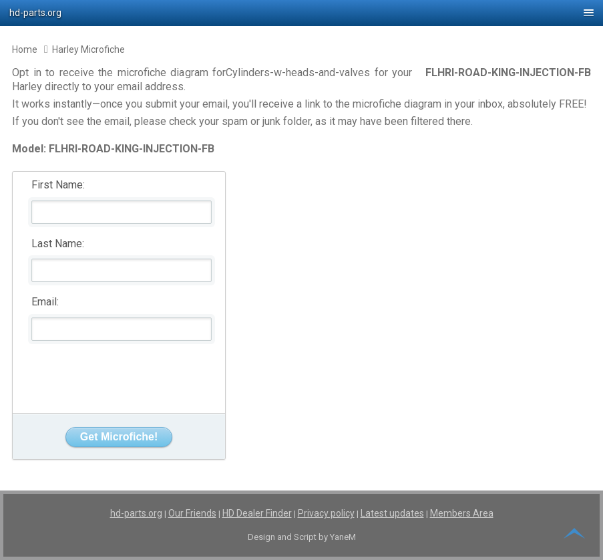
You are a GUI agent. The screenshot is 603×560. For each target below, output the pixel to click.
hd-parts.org (136, 513)
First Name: (58, 184)
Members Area (461, 513)
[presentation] (119, 373)
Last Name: (57, 243)
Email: (45, 301)
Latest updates (392, 513)
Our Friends (192, 513)
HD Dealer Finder (257, 513)
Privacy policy (326, 513)
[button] (301, 13)
